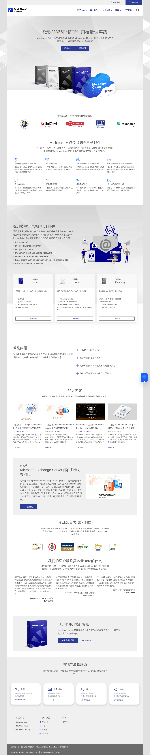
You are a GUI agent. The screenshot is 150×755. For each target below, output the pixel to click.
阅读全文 (68, 48)
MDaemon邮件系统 (42, 747)
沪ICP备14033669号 (32, 752)
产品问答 (45, 733)
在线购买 (134, 2)
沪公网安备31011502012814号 (50, 752)
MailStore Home (22, 726)
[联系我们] (144, 377)
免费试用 (82, 48)
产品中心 (81, 10)
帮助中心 (45, 722)
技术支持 (106, 10)
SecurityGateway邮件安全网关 (58, 747)
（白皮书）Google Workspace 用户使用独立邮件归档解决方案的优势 (27, 428)
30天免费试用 (67, 640)
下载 (43, 726)
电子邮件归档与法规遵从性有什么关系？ (99, 365)
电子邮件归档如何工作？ (91, 358)
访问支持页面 (118, 700)
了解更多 (33, 318)
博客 (117, 10)
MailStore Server (22, 722)
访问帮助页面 (85, 700)
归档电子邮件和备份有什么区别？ (95, 373)
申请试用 (116, 2)
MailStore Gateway (23, 730)
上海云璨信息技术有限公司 (26, 747)
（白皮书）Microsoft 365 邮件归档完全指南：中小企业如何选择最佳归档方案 (122, 428)
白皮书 (44, 730)
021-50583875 (20, 700)
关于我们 (128, 10)
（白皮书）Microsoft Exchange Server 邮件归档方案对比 (59, 426)
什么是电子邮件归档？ (90, 350)
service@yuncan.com (55, 700)
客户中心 (93, 10)
